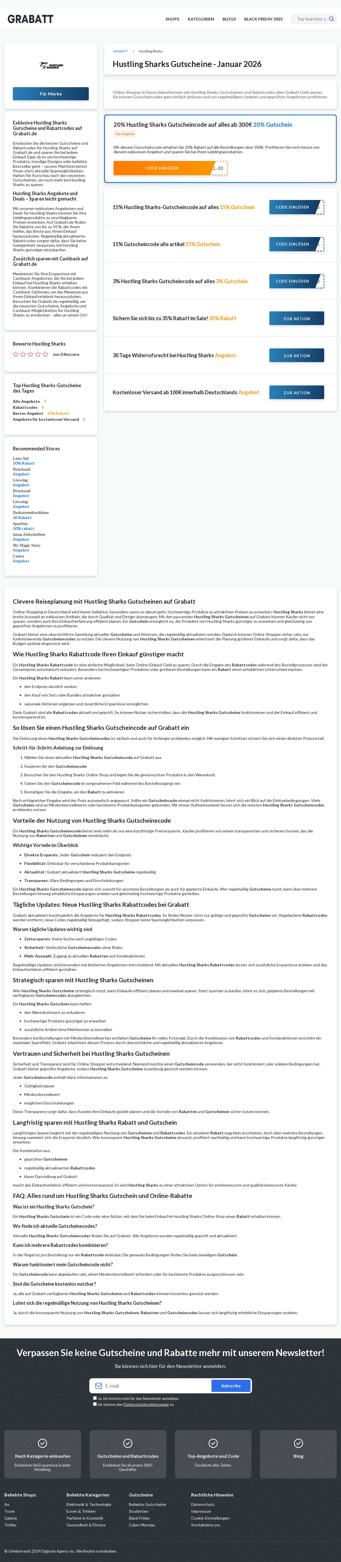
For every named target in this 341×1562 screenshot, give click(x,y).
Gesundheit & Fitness (86, 1524)
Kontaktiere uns (205, 1524)
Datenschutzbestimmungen (146, 1404)
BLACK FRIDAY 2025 (263, 19)
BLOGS (229, 19)
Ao (6, 1504)
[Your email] (170, 1386)
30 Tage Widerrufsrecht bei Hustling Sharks (174, 355)
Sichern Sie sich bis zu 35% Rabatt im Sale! (174, 318)
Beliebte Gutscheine (147, 1504)
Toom (9, 1511)
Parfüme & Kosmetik (84, 1518)
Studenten (138, 1511)
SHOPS (172, 19)
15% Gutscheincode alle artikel (166, 244)
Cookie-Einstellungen (210, 1518)
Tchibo (10, 1524)
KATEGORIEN (201, 19)
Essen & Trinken (81, 1511)
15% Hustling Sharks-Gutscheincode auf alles (184, 207)
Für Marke (51, 93)
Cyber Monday (142, 1524)
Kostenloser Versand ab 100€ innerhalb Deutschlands (186, 392)
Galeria (10, 1518)
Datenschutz (202, 1504)
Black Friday (139, 1518)
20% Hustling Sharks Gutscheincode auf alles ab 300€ (203, 124)
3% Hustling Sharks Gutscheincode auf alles (180, 281)
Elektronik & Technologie (88, 1504)
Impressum (201, 1511)
